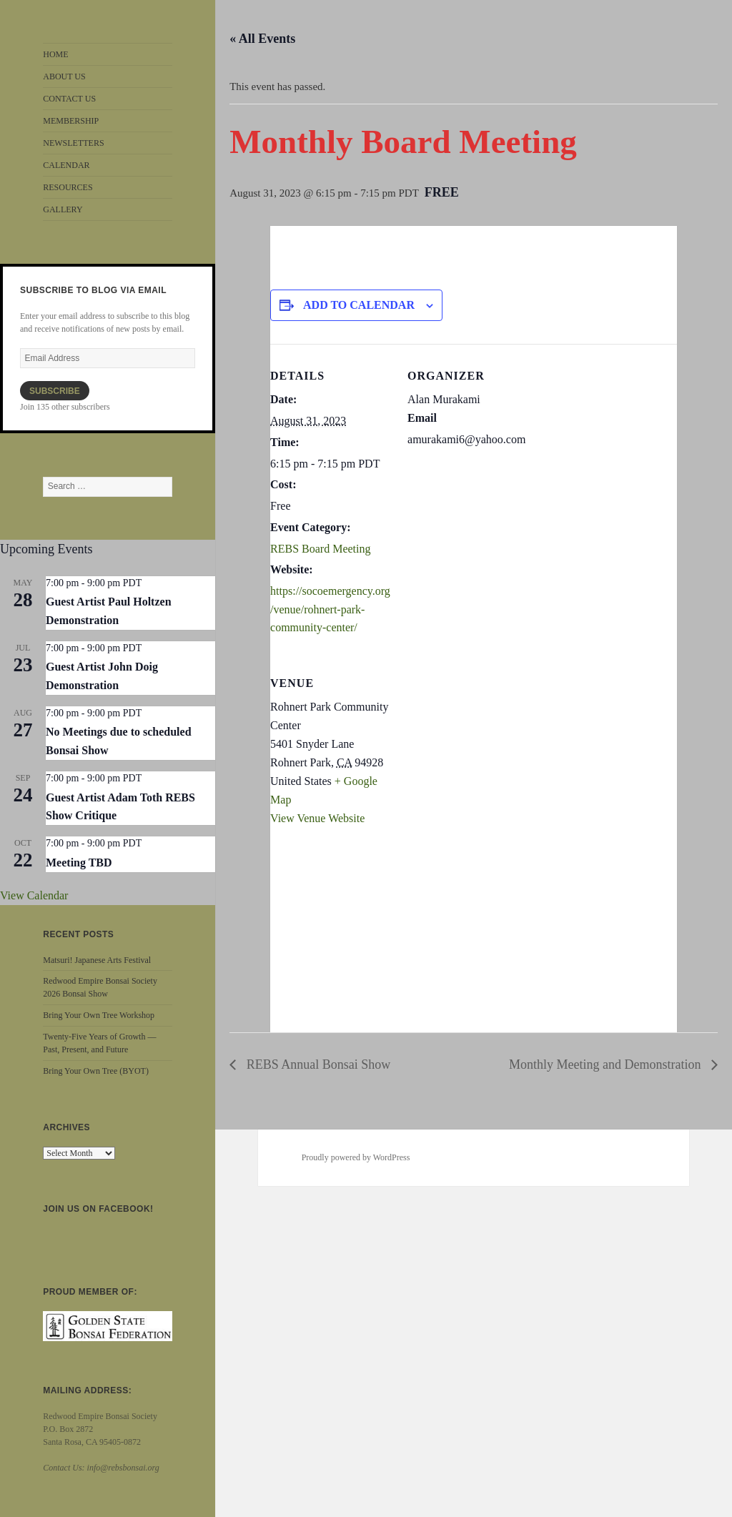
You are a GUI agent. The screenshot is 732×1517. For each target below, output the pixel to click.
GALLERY (62, 209)
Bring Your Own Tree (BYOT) (96, 1071)
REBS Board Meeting (320, 549)
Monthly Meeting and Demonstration (606, 1064)
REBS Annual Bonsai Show (316, 1064)
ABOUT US (64, 76)
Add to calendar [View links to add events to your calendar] (359, 305)
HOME (55, 54)
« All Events (262, 38)
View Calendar (34, 895)
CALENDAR (66, 165)
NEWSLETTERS (73, 143)
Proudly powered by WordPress (356, 1157)
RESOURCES (67, 187)
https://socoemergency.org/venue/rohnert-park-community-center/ (330, 609)
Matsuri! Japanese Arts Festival (97, 960)
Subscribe (54, 391)
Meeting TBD (79, 862)
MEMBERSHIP (71, 121)
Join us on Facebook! (98, 1209)
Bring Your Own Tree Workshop (98, 1015)
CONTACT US (69, 99)
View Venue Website (317, 818)
